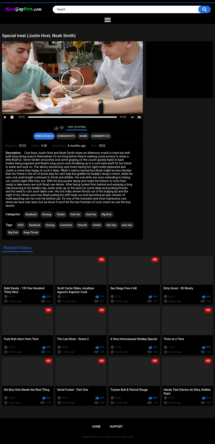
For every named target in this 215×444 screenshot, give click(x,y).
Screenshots (66, 136)
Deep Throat (31, 232)
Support (116, 426)
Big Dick (106, 214)
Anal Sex (91, 214)
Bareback (31, 214)
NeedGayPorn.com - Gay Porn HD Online (104, 436)
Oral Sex (75, 214)
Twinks (60, 214)
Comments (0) (101, 136)
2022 (21, 225)
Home (96, 426)
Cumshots (66, 225)
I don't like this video (62, 128)
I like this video (56, 128)
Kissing (46, 214)
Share (83, 136)
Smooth (82, 225)
